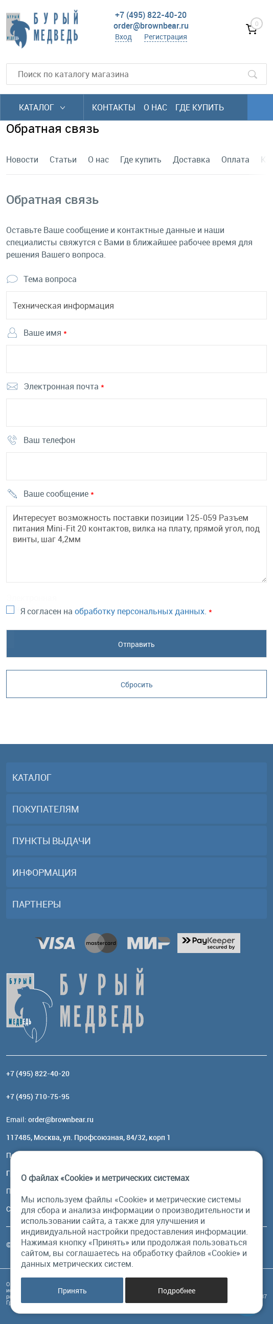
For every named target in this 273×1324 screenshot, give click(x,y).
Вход (123, 36)
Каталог (42, 107)
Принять (72, 1290)
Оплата (235, 159)
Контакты (113, 107)
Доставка (191, 159)
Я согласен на (116, 611)
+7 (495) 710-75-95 (38, 1096)
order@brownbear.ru (151, 25)
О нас (155, 107)
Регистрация (165, 36)
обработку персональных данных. (141, 611)
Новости (22, 159)
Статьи (63, 159)
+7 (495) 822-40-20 (151, 14)
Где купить (199, 107)
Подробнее (176, 1290)
